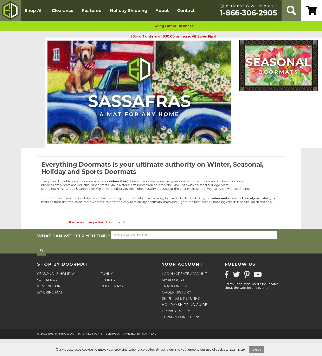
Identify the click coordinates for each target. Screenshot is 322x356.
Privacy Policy (176, 311)
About (162, 10)
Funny (107, 274)
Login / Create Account (184, 274)
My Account (173, 280)
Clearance (62, 10)
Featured (92, 10)
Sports (108, 280)
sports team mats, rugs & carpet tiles (68, 189)
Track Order (174, 286)
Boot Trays (112, 286)
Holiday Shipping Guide (184, 305)
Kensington (49, 286)
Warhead (149, 333)
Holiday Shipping (128, 10)
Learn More (237, 349)
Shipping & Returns (181, 299)
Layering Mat (50, 292)
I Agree (256, 349)
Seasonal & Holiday (56, 274)
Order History (176, 292)
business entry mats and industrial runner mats (75, 185)
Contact (186, 10)
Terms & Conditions (181, 317)
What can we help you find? (73, 235)
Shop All (34, 10)
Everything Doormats (66, 333)
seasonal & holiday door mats (194, 181)
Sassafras (139, 104)
